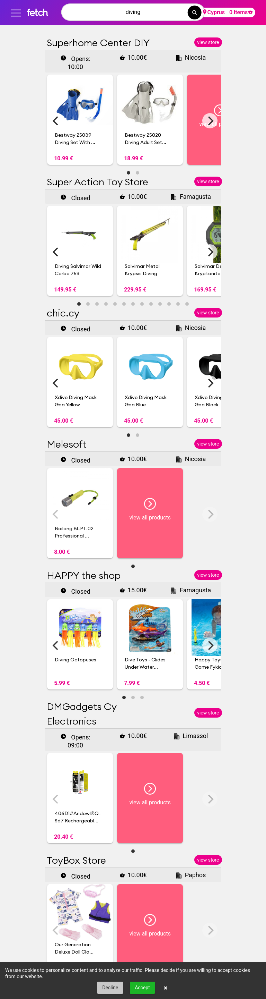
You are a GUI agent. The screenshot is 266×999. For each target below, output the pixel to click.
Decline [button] (110, 987)
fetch (37, 12)
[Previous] (56, 120)
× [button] (166, 987)
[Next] (210, 120)
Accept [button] (142, 987)
